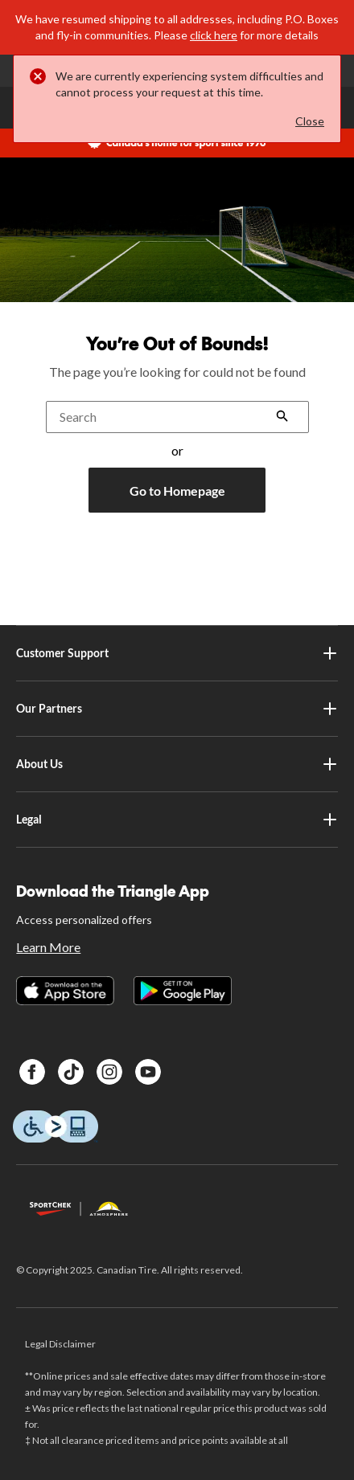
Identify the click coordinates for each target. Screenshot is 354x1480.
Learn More (48, 947)
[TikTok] (71, 1072)
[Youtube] (148, 1072)
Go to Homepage (177, 490)
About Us (176, 764)
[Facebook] (32, 1072)
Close (309, 121)
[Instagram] (109, 1072)
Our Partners (176, 709)
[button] (282, 417)
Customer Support (176, 653)
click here (213, 35)
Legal (176, 820)
